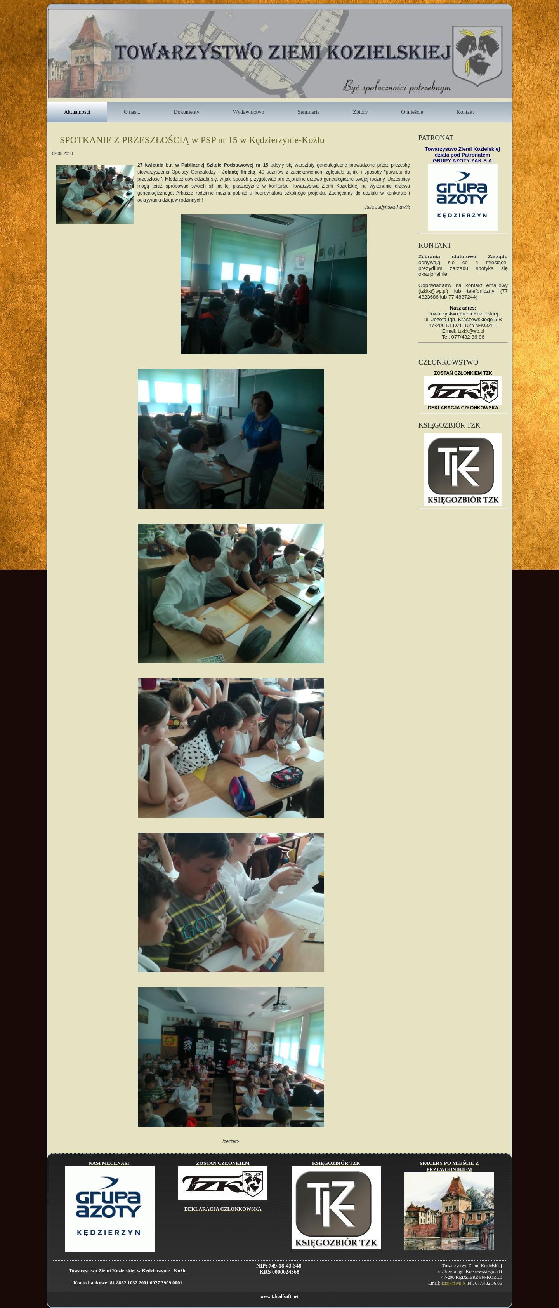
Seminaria (309, 112)
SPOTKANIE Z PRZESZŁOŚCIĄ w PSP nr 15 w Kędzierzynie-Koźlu (192, 140)
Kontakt (465, 112)
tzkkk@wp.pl (433, 291)
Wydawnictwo (248, 112)
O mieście (412, 112)
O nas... (132, 112)
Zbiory (360, 112)
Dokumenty (187, 112)
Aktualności (77, 112)
